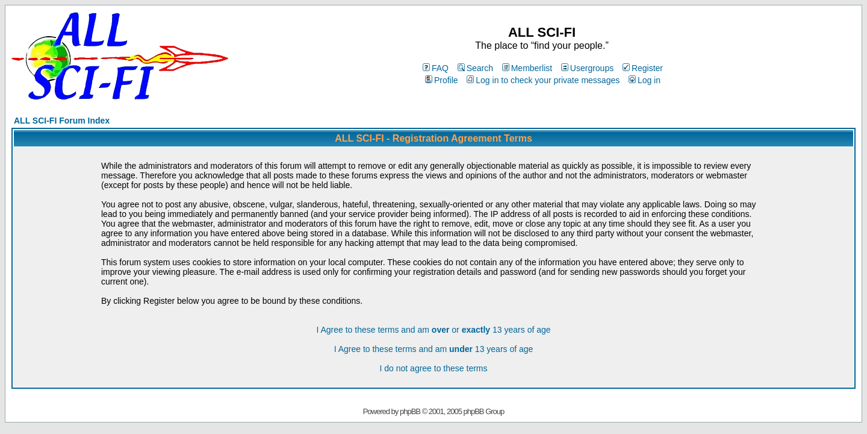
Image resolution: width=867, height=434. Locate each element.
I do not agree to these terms (434, 368)
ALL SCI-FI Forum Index (62, 120)
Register (643, 68)
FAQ (436, 68)
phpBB (410, 411)
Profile (441, 80)
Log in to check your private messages (543, 80)
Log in (644, 80)
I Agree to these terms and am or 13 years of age (433, 330)
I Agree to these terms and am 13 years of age (433, 349)
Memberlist (527, 68)
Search (475, 68)
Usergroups (587, 68)
